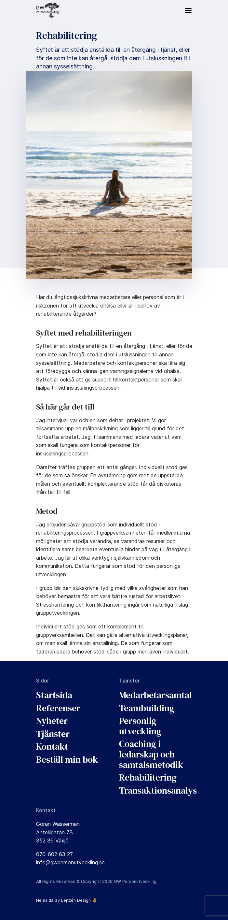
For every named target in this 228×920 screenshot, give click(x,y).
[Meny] (188, 10)
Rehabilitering (148, 777)
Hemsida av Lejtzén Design (63, 900)
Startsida (54, 695)
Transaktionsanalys (158, 790)
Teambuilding (146, 708)
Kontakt (52, 746)
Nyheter (52, 720)
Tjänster (53, 733)
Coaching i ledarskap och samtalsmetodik (151, 754)
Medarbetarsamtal (155, 695)
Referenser (58, 708)
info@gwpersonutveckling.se (70, 862)
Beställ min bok (67, 759)
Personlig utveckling (140, 725)
